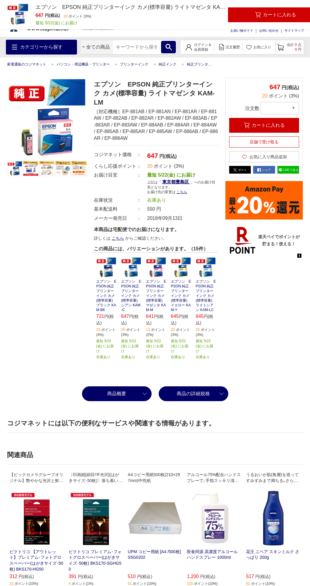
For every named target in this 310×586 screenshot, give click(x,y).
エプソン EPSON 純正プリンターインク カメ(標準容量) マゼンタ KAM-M (156, 295)
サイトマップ (294, 30)
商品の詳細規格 (193, 393)
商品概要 (116, 393)
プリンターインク (134, 64)
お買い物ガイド (241, 30)
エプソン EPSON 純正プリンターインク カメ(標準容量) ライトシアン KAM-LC (206, 295)
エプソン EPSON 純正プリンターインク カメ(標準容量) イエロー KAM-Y (181, 295)
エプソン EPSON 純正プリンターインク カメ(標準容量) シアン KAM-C (131, 295)
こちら (181, 192)
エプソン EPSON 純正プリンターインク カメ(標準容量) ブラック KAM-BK (106, 295)
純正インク (167, 64)
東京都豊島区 (176, 181)
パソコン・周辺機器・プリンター (83, 64)
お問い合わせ (269, 30)
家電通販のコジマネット (26, 64)
